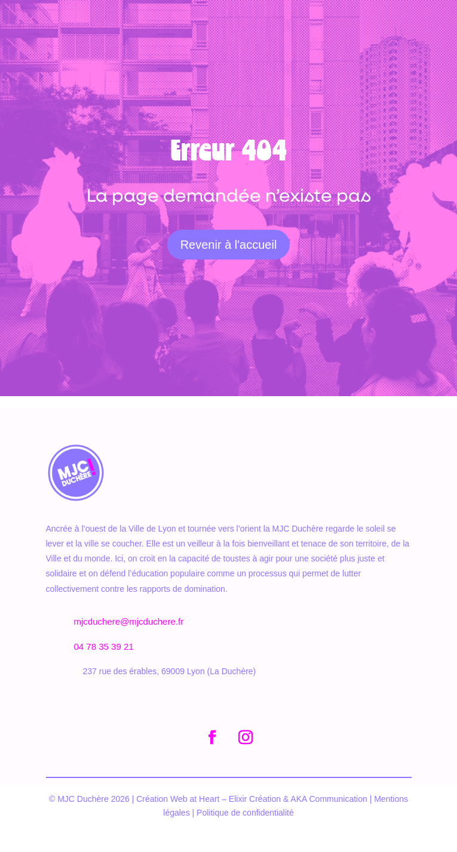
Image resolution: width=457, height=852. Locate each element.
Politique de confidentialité (245, 812)
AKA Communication (328, 799)
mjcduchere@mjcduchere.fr (129, 621)
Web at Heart (193, 799)
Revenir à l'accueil (228, 244)
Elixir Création (256, 799)
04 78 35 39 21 (104, 646)
